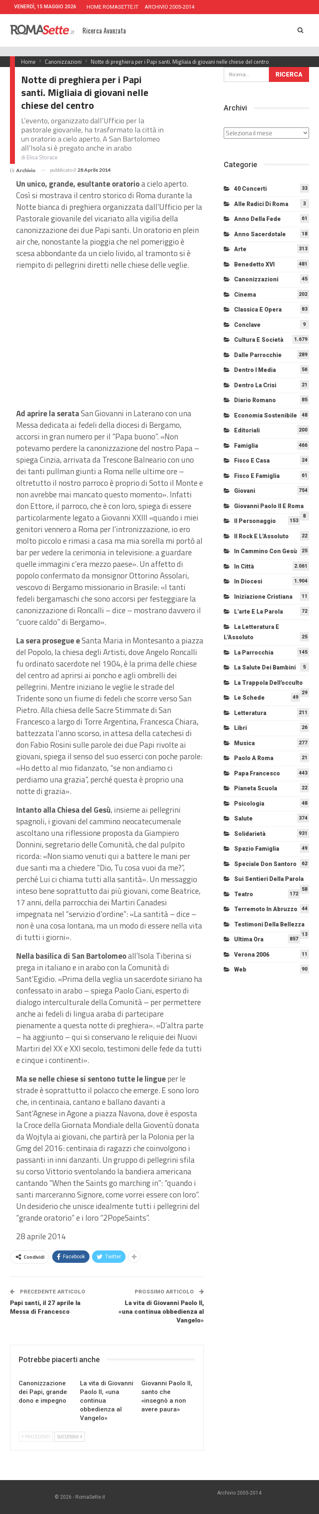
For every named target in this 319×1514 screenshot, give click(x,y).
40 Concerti (250, 188)
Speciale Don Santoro (265, 864)
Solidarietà (250, 833)
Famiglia (246, 445)
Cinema (245, 294)
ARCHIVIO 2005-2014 (169, 7)
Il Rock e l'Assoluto (261, 536)
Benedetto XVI (254, 264)
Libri (240, 728)
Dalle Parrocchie (258, 355)
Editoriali (247, 430)
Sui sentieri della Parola (269, 879)
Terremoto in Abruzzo (265, 909)
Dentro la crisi (255, 385)
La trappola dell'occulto (268, 682)
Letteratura (250, 713)
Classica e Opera (258, 309)
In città (244, 566)
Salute (243, 818)
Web (240, 969)
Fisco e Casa (252, 460)
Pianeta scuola (255, 788)
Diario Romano (255, 400)
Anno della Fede (257, 219)
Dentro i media (255, 370)
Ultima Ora (248, 939)
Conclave (247, 325)
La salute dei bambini (265, 667)
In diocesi (248, 581)
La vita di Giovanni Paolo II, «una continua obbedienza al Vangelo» (161, 1311)
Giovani (244, 490)
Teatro (243, 894)
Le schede (249, 697)
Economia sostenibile (265, 415)
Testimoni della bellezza (269, 924)
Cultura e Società (258, 339)
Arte (240, 249)
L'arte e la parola (258, 611)
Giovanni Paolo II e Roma (269, 506)
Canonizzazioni (256, 279)
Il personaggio (255, 521)
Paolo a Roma (253, 758)
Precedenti (36, 1436)
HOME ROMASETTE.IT (112, 7)
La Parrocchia (253, 652)
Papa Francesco (257, 773)
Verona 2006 (251, 954)
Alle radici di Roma (261, 204)
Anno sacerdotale (260, 234)
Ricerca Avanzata (104, 31)
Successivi (69, 1436)
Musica (244, 743)
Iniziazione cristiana (263, 596)
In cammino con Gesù (265, 551)
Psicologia (249, 803)
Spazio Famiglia (256, 848)
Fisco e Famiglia (257, 476)
